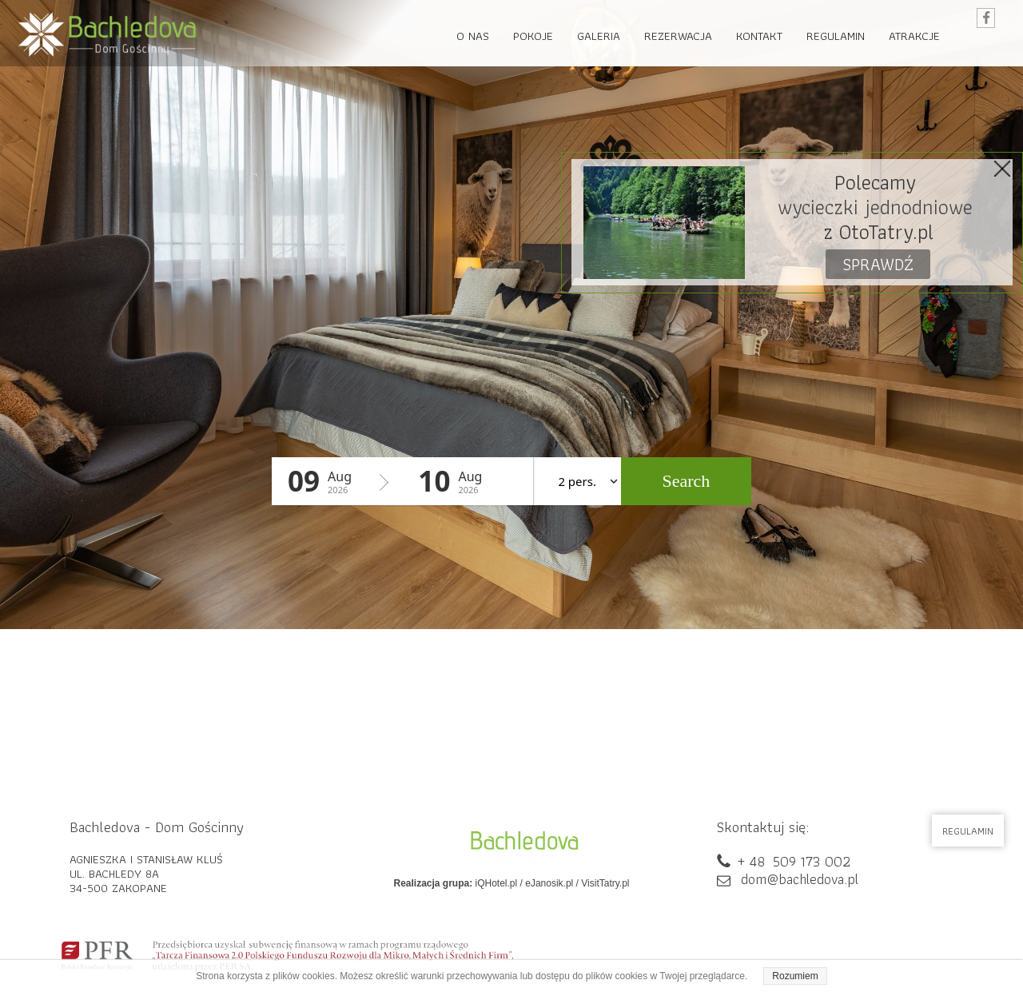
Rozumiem (795, 976)
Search (686, 481)
